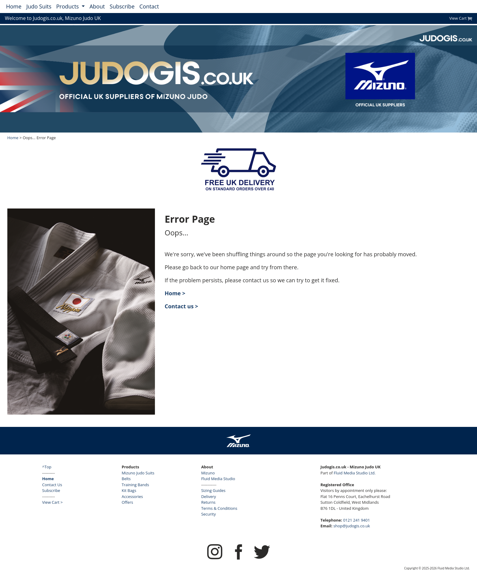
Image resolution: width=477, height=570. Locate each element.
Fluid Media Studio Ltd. (355, 473)
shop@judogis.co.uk (352, 526)
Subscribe (122, 6)
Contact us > (181, 306)
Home (13, 6)
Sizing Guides (213, 490)
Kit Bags (129, 490)
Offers (127, 502)
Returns (208, 502)
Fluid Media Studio (218, 478)
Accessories (132, 496)
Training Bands (135, 484)
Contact (149, 6)
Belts (126, 478)
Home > (175, 293)
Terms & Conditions (219, 508)
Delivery (208, 496)
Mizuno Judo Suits (138, 473)
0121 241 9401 (356, 520)
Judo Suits (38, 6)
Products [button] (68, 6)
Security (208, 514)
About (97, 6)
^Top (46, 467)
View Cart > (52, 502)
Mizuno (208, 473)
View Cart (460, 18)
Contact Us (52, 484)
